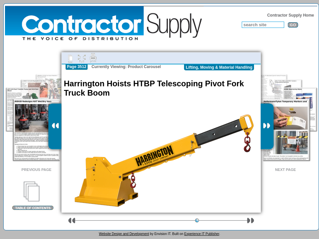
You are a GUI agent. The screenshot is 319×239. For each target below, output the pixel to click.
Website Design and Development (124, 234)
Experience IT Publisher (201, 234)
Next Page (285, 170)
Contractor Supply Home (290, 15)
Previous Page (36, 170)
